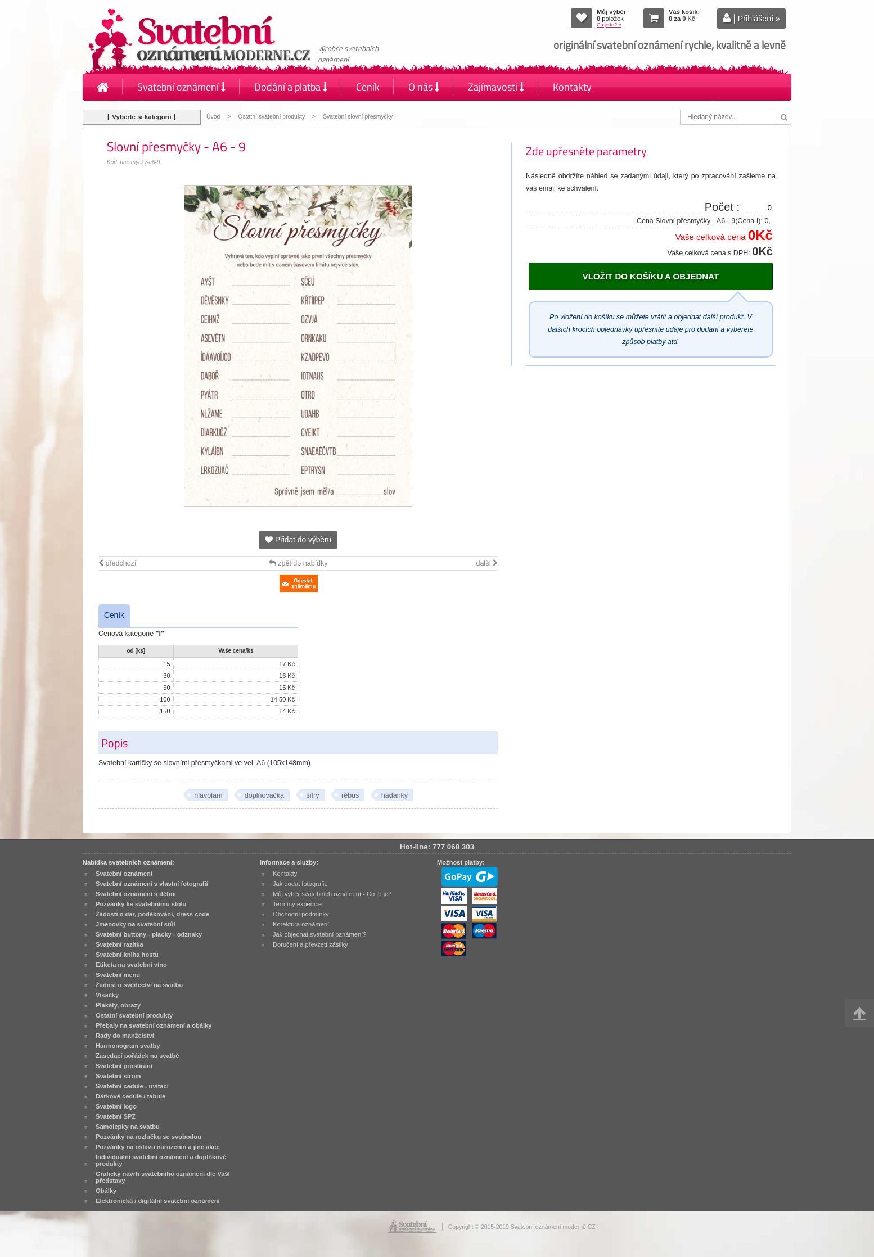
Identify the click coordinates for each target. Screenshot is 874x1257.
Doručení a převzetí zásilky (310, 944)
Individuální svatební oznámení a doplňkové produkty (161, 1160)
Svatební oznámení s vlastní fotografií (152, 883)
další (487, 563)
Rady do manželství (125, 1035)
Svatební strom (118, 1076)
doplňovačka (264, 795)
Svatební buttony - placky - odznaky (149, 934)
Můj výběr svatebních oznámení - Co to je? (332, 893)
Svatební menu (118, 974)
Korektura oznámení (301, 924)
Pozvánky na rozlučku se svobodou (148, 1136)
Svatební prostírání (124, 1065)
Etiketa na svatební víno (131, 964)
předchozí (117, 563)
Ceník (368, 86)
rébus (350, 795)
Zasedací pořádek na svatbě (137, 1055)
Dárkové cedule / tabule (130, 1096)
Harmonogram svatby (128, 1045)
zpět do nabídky (298, 563)
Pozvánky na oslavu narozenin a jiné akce (158, 1146)
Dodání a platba (290, 86)
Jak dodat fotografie (300, 883)
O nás (423, 86)
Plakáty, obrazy (118, 1005)
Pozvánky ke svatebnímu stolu (141, 904)
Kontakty (572, 86)
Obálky (106, 1190)
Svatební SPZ (116, 1116)
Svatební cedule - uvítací (132, 1086)
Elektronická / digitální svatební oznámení (158, 1200)
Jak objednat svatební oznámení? (319, 934)
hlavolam (208, 795)
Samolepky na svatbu (128, 1126)
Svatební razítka (119, 944)
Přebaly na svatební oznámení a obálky (154, 1025)
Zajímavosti (496, 86)
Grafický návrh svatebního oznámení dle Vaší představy (163, 1177)
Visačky (107, 995)
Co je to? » (609, 25)
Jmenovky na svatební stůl (135, 924)
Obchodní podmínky (301, 914)
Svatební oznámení (181, 86)
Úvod (213, 117)
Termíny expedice (297, 904)
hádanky (394, 795)
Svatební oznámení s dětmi (136, 893)
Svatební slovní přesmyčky (358, 117)
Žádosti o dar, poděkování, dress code (152, 914)
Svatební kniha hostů (127, 954)
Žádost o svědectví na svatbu (139, 985)
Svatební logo (116, 1106)
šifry (313, 795)
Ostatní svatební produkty (271, 117)
